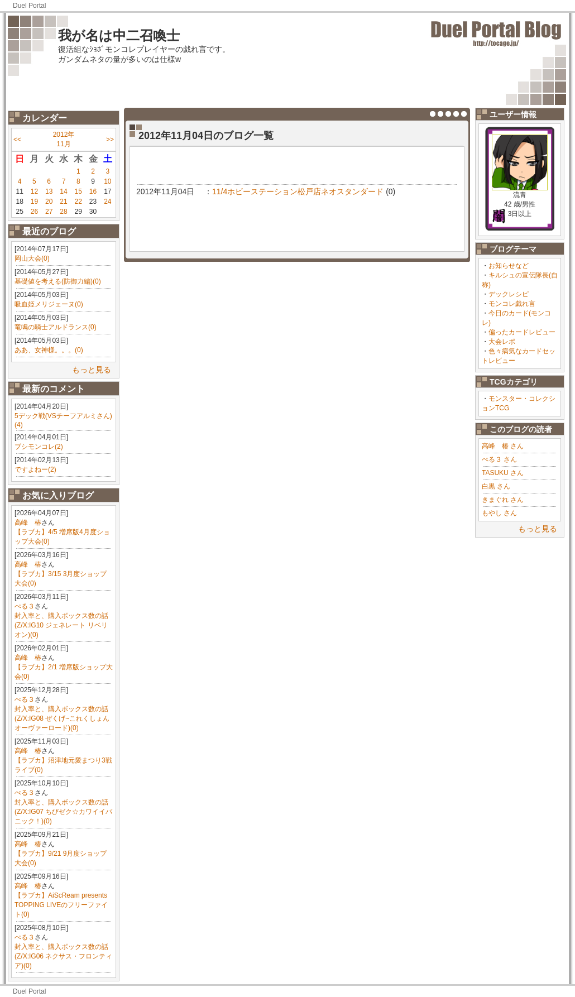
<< (17, 139)
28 (63, 211)
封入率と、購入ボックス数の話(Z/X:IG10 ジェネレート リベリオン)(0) (61, 625)
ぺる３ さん (499, 459)
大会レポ (501, 342)
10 (107, 181)
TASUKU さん (503, 473)
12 (34, 191)
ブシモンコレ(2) (39, 446)
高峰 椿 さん (503, 446)
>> (110, 139)
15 (78, 191)
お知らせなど (508, 266)
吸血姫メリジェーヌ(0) (49, 304)
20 (48, 201)
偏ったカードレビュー (521, 332)
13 (48, 191)
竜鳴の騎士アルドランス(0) (56, 327)
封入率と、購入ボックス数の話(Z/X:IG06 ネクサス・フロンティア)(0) (63, 956)
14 (63, 191)
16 (93, 191)
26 (34, 211)
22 (78, 201)
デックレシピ (508, 294)
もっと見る (91, 369)
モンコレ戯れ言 (511, 304)
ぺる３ (25, 606)
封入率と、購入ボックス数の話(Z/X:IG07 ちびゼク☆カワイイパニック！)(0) (63, 811)
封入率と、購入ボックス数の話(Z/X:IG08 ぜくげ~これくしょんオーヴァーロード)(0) (62, 718)
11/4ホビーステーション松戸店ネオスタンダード (298, 191)
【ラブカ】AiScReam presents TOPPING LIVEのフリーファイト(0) (61, 904)
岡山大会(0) (32, 258)
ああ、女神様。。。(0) (49, 350)
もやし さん (499, 513)
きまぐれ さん (503, 500)
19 (34, 201)
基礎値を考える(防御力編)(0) (58, 281)
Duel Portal (29, 5)
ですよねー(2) (35, 469)
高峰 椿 (28, 522)
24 (107, 201)
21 (63, 201)
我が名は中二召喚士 (119, 35)
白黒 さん (496, 486)
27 (48, 211)
